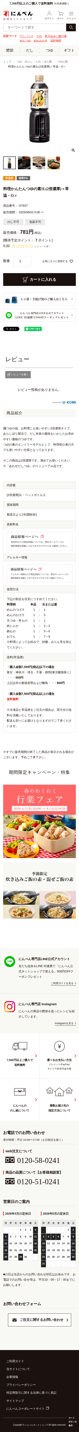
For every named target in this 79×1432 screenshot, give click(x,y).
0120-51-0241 (32, 1181)
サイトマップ (15, 1400)
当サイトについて (18, 1369)
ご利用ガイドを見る (62, 983)
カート (60, 15)
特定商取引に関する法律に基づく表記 (31, 1392)
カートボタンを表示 (72, 1422)
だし (29, 50)
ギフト (69, 50)
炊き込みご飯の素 (56, 36)
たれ (39, 36)
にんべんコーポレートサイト (25, 1408)
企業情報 (12, 1377)
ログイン (49, 15)
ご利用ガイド (15, 1361)
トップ (7, 61)
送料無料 (55, 40)
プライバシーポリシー (21, 1384)
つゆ (49, 50)
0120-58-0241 (32, 1160)
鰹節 (9, 50)
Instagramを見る (64, 1023)
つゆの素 (62, 61)
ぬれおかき (40, 40)
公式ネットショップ (18, 15)
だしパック (26, 36)
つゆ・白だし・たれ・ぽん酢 (34, 61)
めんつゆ (25, 40)
